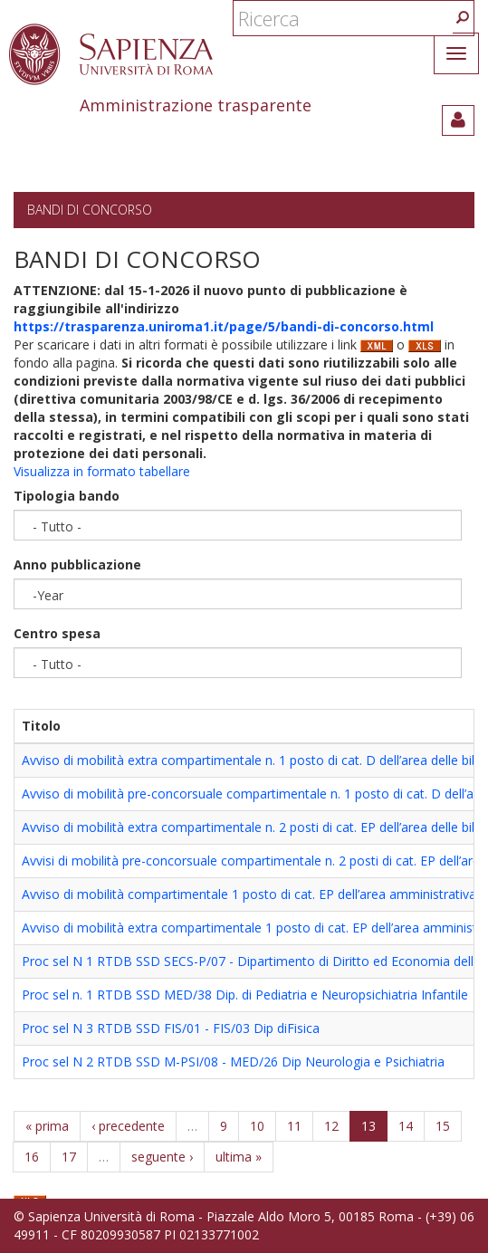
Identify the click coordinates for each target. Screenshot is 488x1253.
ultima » (238, 1156)
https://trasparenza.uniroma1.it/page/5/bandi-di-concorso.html (224, 326)
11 (294, 1125)
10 (257, 1125)
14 (405, 1125)
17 (69, 1156)
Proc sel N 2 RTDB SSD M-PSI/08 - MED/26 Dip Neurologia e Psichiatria (233, 1061)
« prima (47, 1125)
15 (442, 1125)
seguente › (162, 1156)
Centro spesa (57, 633)
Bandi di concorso (89, 209)
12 (331, 1125)
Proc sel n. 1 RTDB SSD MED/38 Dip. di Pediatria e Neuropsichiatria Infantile (245, 994)
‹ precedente (128, 1125)
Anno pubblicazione (77, 564)
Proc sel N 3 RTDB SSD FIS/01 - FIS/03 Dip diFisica (171, 1028)
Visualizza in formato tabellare (102, 471)
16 (31, 1156)
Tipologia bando (67, 495)
